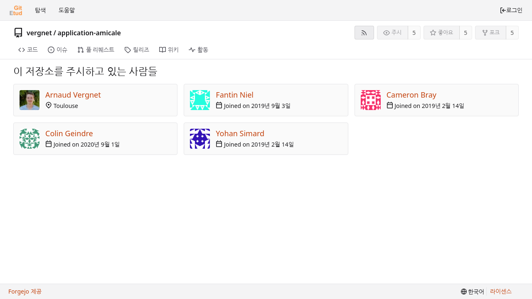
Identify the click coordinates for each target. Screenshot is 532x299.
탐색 (40, 10)
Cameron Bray (411, 95)
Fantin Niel (235, 95)
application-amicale (89, 33)
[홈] (15, 10)
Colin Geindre (69, 133)
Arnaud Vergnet (73, 95)
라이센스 (501, 291)
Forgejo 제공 (25, 291)
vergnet (39, 33)
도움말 (67, 10)
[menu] (473, 292)
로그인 (511, 10)
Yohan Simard (240, 133)
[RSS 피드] (364, 32)
